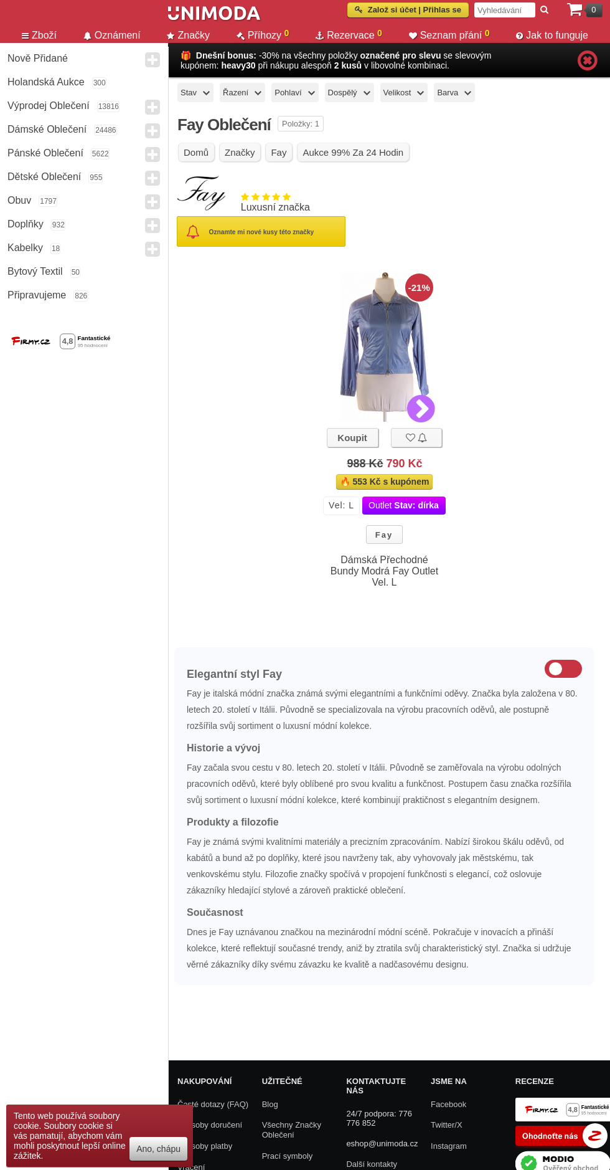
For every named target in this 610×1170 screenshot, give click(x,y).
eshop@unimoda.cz (382, 1143)
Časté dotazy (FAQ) (212, 1104)
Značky (188, 35)
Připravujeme (36, 295)
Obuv (19, 200)
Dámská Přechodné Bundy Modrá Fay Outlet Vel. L (384, 570)
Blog (270, 1104)
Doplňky (25, 224)
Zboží (39, 35)
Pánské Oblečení (45, 153)
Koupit (352, 437)
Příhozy (263, 34)
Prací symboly (287, 1156)
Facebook (448, 1104)
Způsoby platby (204, 1146)
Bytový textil (35, 271)
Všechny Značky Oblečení (291, 1129)
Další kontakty (371, 1164)
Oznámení (112, 35)
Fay (384, 535)
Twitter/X (446, 1125)
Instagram (449, 1146)
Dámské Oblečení (47, 129)
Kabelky (25, 247)
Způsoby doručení (209, 1125)
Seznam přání (449, 34)
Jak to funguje (552, 35)
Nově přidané (37, 58)
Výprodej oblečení (48, 105)
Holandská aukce (46, 82)
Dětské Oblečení (44, 176)
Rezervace (349, 34)
